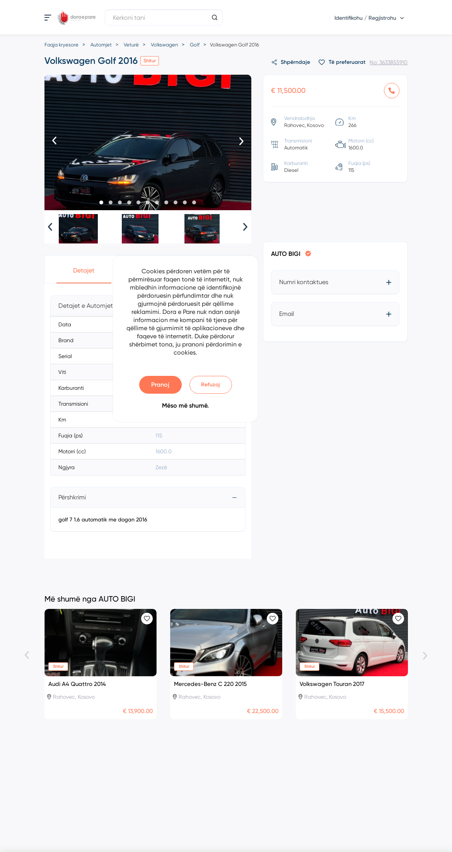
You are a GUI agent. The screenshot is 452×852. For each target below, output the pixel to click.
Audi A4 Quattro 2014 (77, 684)
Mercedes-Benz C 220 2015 (210, 684)
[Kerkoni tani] (164, 17)
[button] (101, 202)
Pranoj (160, 384)
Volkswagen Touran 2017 (332, 684)
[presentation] (54, 141)
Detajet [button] (83, 270)
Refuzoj (210, 384)
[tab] (148, 497)
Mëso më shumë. (185, 405)
